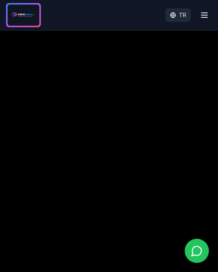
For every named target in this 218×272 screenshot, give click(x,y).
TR (178, 15)
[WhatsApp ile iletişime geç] (197, 251)
